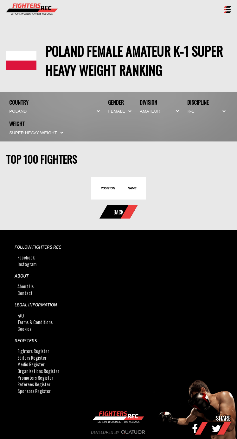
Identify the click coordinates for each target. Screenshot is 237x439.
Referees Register (33, 384)
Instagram (26, 264)
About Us (25, 286)
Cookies (24, 329)
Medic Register (31, 364)
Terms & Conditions (35, 322)
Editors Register (32, 358)
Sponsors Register (34, 391)
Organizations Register (38, 371)
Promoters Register (35, 378)
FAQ (20, 315)
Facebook (26, 257)
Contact (25, 293)
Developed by (118, 432)
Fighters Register (33, 351)
